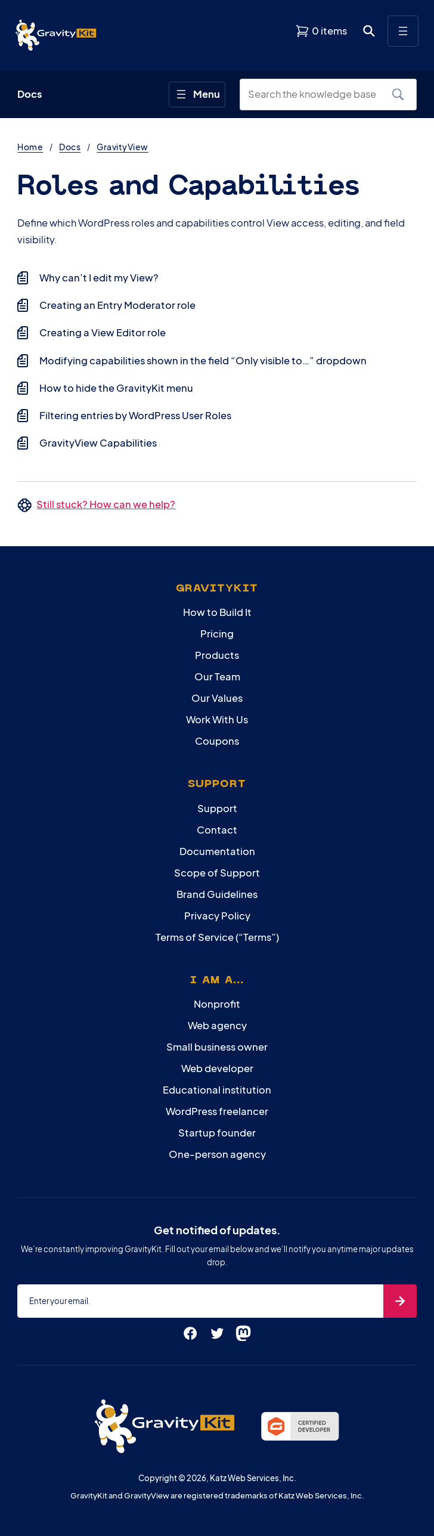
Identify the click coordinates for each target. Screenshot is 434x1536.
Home (30, 146)
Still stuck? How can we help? (105, 504)
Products (217, 655)
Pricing (217, 633)
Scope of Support (217, 872)
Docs (69, 146)
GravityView (122, 146)
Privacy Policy (217, 915)
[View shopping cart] (321, 31)
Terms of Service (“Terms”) (217, 937)
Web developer (217, 1068)
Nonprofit (217, 1004)
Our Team (217, 676)
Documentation (217, 851)
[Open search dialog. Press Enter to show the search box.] (369, 31)
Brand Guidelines (217, 894)
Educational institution (217, 1089)
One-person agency (217, 1154)
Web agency (217, 1025)
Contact (217, 829)
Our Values (217, 698)
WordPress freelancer (217, 1111)
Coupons (217, 741)
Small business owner (217, 1046)
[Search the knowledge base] (318, 94)
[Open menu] (403, 31)
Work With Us (217, 719)
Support (217, 808)
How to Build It (217, 612)
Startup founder (217, 1132)
